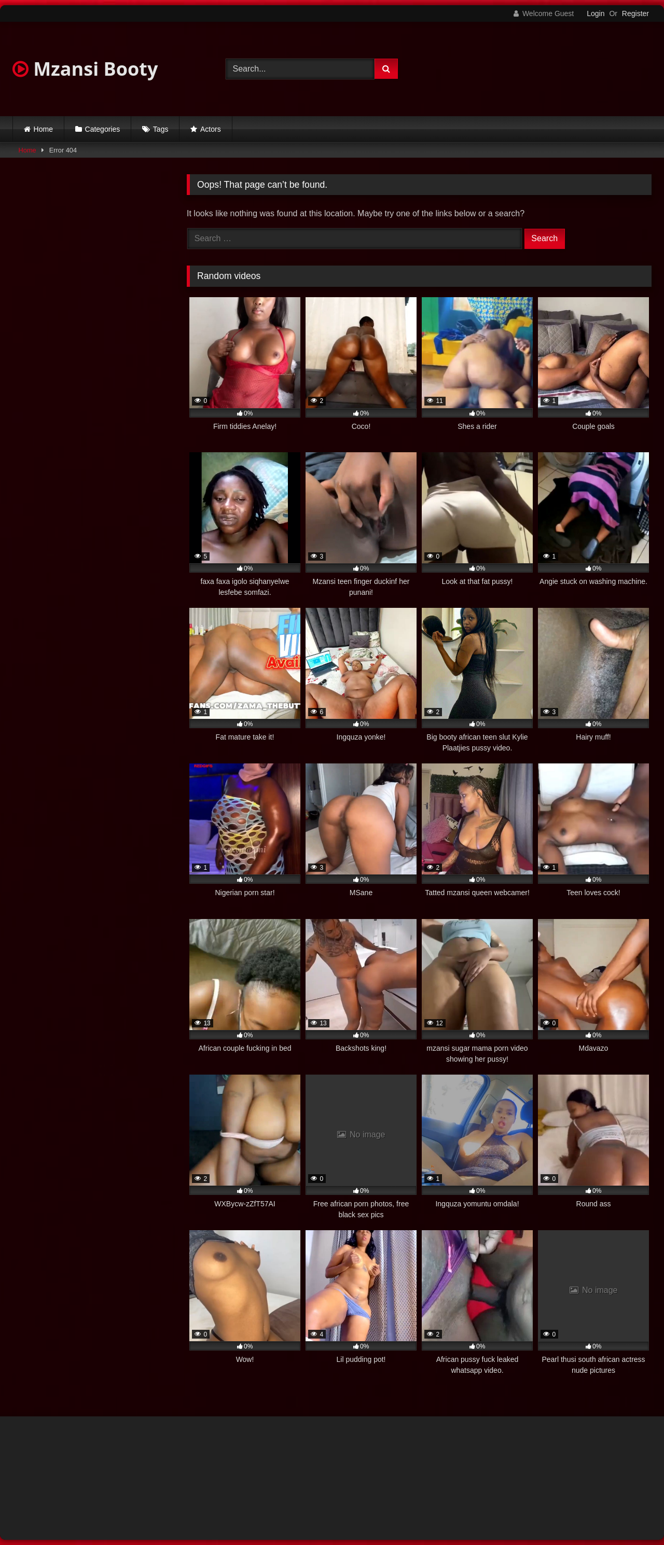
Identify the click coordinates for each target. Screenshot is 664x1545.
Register (635, 13)
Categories (102, 129)
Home (43, 129)
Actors (210, 129)
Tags (161, 129)
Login (595, 13)
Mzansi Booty (85, 68)
